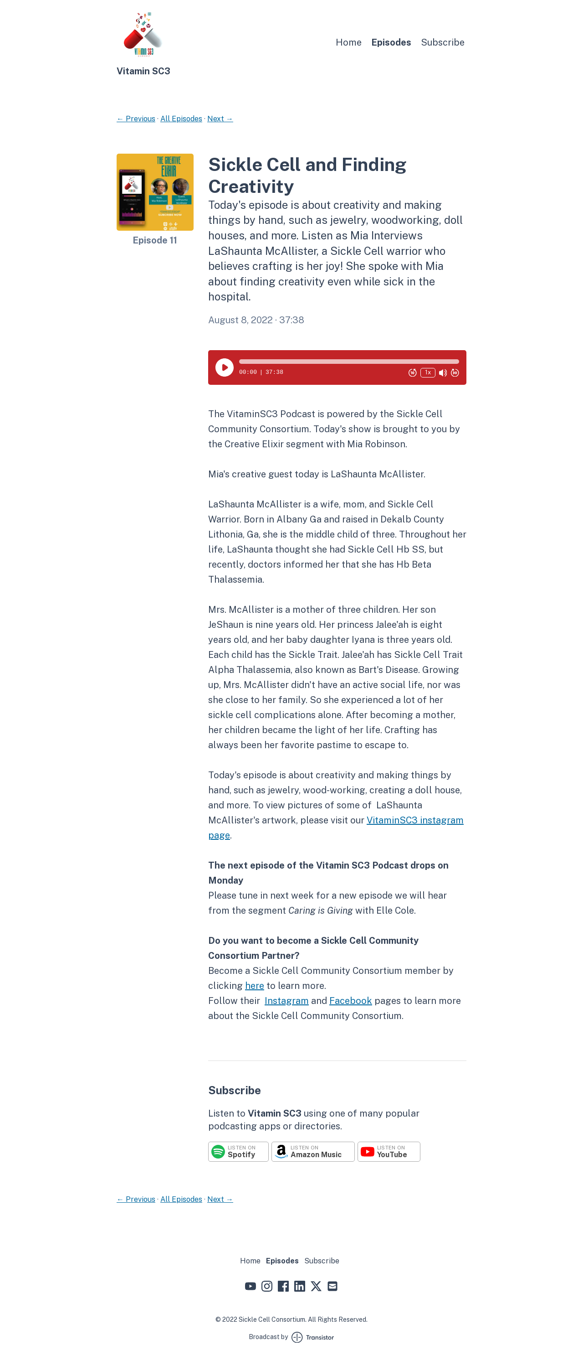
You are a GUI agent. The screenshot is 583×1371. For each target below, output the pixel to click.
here (254, 985)
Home (349, 42)
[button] (349, 361)
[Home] (144, 59)
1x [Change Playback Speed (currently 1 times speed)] (428, 372)
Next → (220, 118)
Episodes (391, 42)
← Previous (136, 118)
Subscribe (443, 42)
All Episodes (181, 118)
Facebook (350, 1000)
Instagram (287, 1000)
